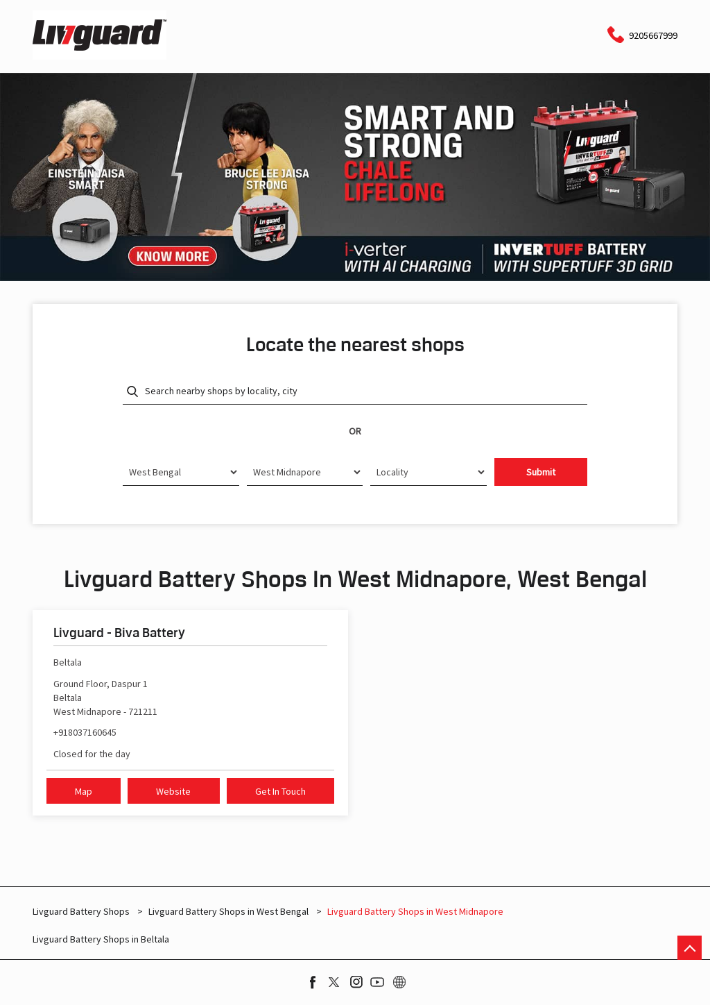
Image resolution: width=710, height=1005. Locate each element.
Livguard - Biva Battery (119, 632)
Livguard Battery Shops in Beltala (101, 939)
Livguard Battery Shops (82, 911)
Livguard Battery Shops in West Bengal (228, 911)
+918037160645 (84, 732)
